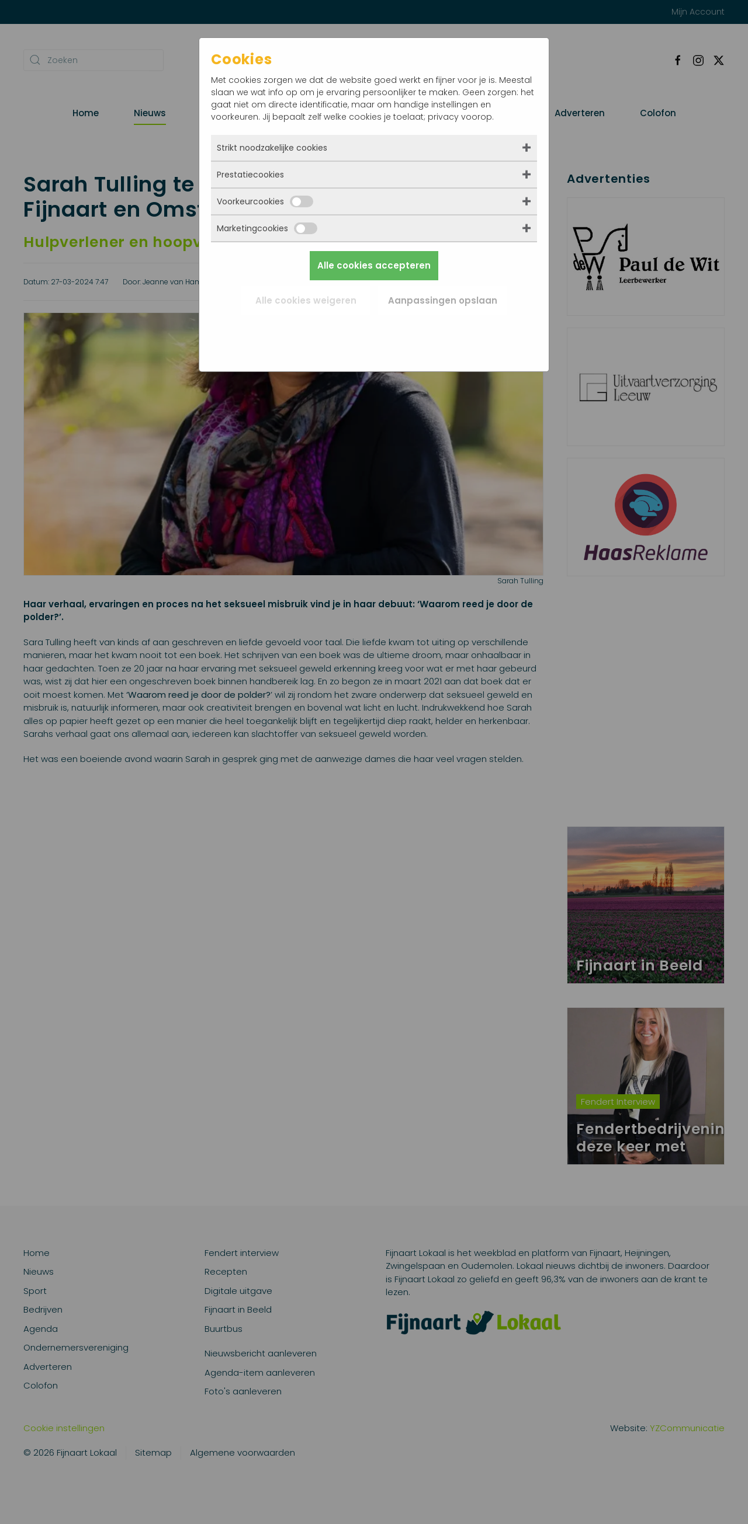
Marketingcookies (267, 228)
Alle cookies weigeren (305, 300)
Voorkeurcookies (265, 201)
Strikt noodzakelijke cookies (272, 148)
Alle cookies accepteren (374, 265)
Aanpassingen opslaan (442, 300)
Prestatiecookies (250, 174)
